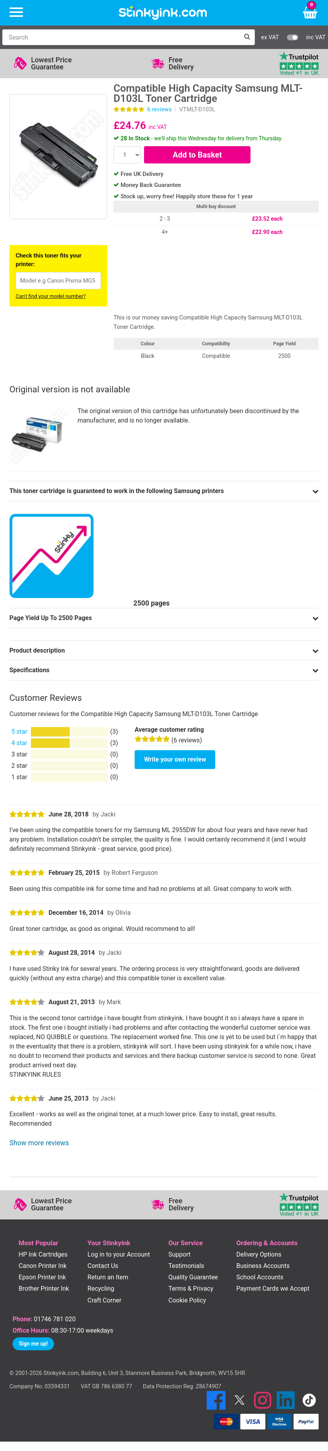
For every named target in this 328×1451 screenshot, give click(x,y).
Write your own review (175, 759)
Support (179, 1254)
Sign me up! (33, 1343)
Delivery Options (258, 1254)
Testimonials (186, 1266)
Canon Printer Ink (43, 1266)
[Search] (120, 37)
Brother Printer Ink (44, 1288)
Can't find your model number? (51, 296)
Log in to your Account (119, 1254)
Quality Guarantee (193, 1277)
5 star (19, 731)
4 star (19, 743)
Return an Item (108, 1277)
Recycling (101, 1288)
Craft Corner (105, 1300)
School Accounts (259, 1277)
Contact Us (103, 1266)
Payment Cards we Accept (273, 1288)
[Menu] (16, 12)
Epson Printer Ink (42, 1277)
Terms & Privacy (190, 1288)
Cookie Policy (187, 1300)
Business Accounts (263, 1266)
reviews (159, 109)
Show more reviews (39, 1143)
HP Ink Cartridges (43, 1254)
